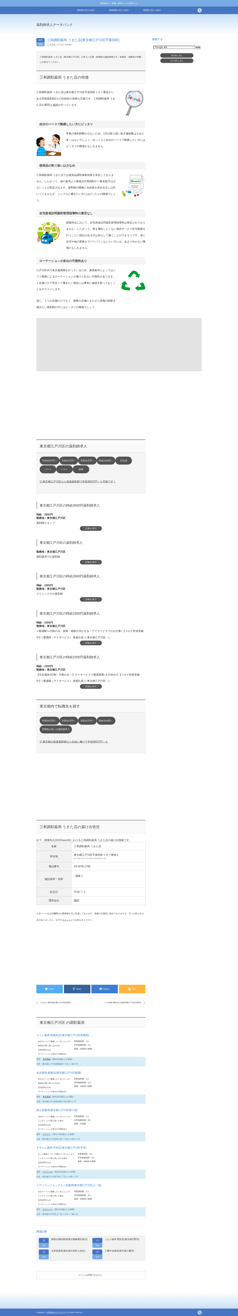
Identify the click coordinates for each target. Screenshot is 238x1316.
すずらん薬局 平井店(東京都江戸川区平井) (61, 1147)
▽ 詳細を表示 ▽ (91, 528)
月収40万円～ (87, 460)
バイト (64, 469)
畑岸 (55, 104)
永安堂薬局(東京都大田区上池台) (68, 1250)
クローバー (47, 1209)
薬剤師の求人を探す (86, 10)
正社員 (123, 460)
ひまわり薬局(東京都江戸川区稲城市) (55, 1003)
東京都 (52, 45)
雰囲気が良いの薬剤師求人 (56, 729)
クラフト (46, 1134)
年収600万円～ (49, 460)
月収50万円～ (69, 460)
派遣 (81, 469)
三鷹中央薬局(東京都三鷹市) (119, 1250)
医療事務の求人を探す (119, 10)
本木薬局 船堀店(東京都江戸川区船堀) (58, 1072)
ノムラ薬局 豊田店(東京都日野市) (122, 1239)
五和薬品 (46, 1059)
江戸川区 (60, 45)
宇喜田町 (68, 45)
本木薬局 (46, 1097)
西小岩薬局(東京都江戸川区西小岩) (57, 1110)
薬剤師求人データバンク (54, 25)
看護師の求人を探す (152, 10)
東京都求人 (177, 56)
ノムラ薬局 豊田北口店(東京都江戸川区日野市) (122, 1003)
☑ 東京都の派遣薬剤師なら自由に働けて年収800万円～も (74, 741)
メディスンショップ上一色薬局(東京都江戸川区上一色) (69, 1185)
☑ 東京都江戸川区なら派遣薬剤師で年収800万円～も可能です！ (78, 481)
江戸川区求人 (176, 61)
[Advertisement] (146, 27)
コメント (66, 920)
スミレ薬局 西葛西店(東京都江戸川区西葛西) (62, 1035)
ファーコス (47, 1172)
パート (47, 469)
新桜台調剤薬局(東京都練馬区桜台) (69, 1239)
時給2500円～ (106, 460)
